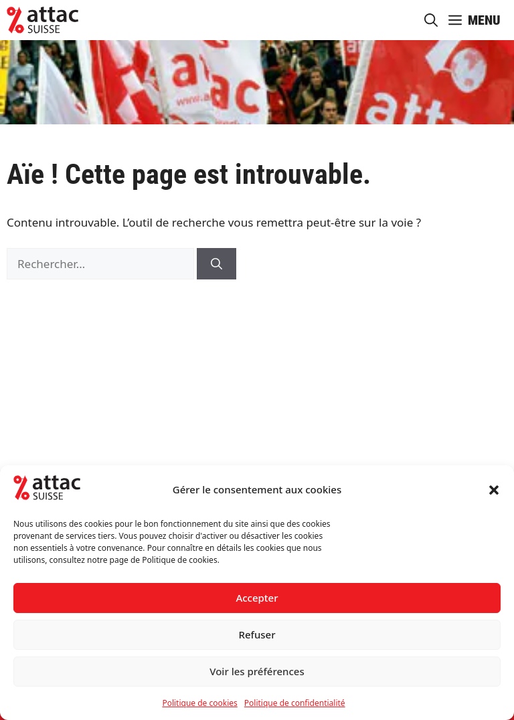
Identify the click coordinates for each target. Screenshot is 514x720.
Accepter (257, 597)
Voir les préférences (256, 671)
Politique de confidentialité (294, 703)
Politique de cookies (199, 703)
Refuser (256, 634)
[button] (494, 490)
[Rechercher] (216, 264)
